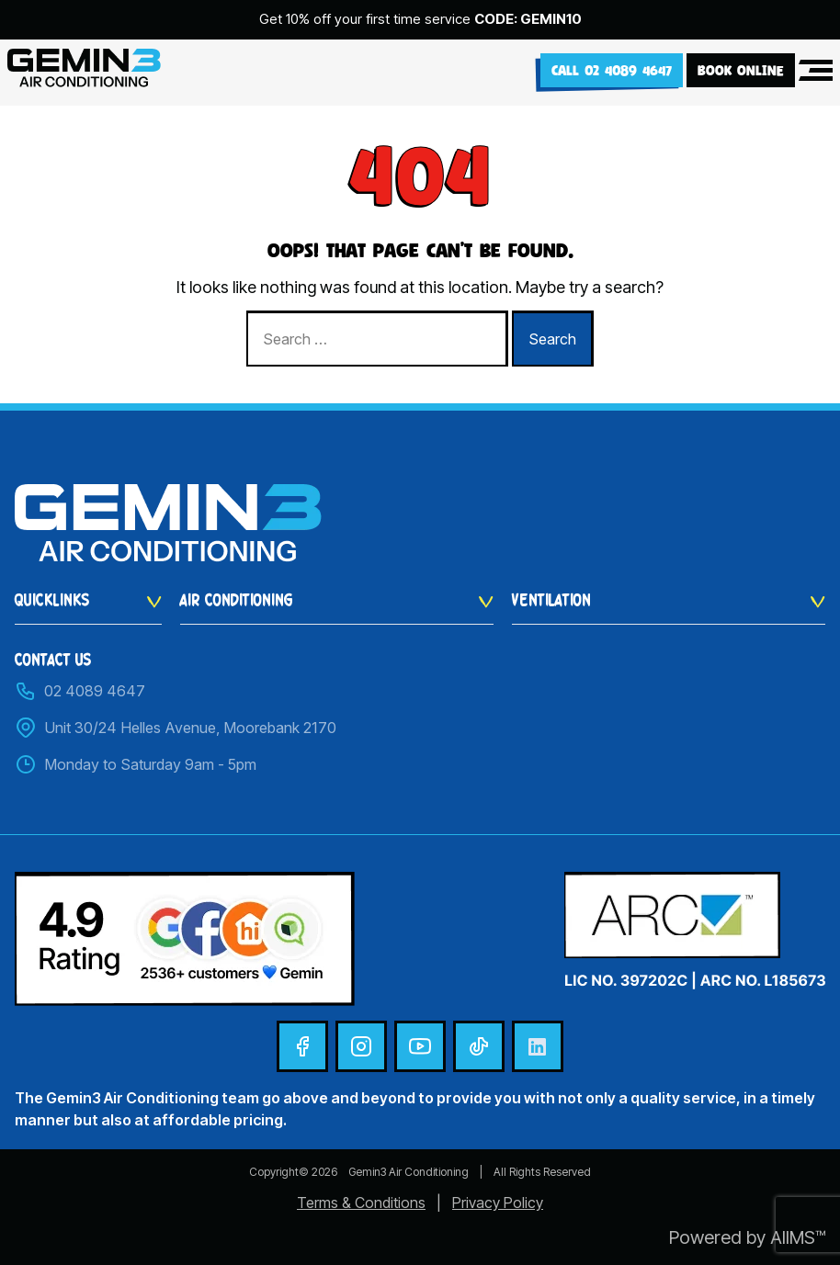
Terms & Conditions (361, 1202)
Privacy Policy (497, 1202)
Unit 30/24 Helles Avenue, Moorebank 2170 (175, 728)
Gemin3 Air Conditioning (408, 1172)
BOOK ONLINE (741, 70)
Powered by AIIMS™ (747, 1237)
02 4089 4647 (80, 691)
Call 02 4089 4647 (611, 70)
